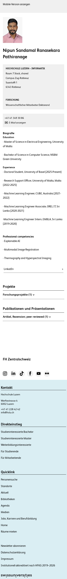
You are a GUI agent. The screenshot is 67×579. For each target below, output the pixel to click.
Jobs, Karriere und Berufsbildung (19, 518)
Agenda (5, 505)
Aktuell (4, 492)
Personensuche (9, 479)
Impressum (7, 558)
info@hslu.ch (7, 412)
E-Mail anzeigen (17, 122)
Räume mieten (9, 531)
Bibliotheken (8, 499)
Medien (5, 512)
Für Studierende (9, 451)
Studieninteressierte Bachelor (17, 431)
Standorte (6, 486)
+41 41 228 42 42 (10, 409)
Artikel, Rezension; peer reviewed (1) (27, 316)
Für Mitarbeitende (11, 457)
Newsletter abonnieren (13, 545)
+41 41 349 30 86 (14, 118)
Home (4, 525)
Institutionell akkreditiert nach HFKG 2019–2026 (28, 565)
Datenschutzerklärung (13, 552)
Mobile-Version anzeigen (16, 4)
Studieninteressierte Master (16, 438)
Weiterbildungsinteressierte (16, 444)
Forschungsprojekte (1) (18, 294)
